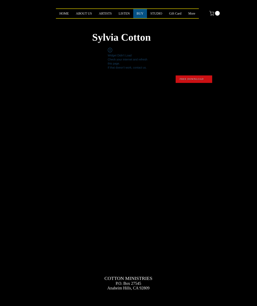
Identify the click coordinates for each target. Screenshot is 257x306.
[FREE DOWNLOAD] (194, 79)
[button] (215, 13)
